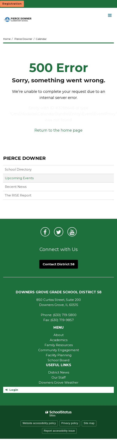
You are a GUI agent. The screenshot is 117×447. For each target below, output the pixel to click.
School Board (58, 360)
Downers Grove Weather (58, 382)
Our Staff (58, 377)
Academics (58, 340)
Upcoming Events (19, 178)
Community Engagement (58, 350)
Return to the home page (58, 130)
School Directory (18, 169)
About (59, 335)
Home (7, 38)
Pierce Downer (23, 38)
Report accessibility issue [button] (59, 430)
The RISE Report (18, 195)
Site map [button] (89, 423)
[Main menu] (109, 15)
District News (58, 372)
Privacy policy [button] (69, 423)
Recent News (15, 187)
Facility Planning (58, 355)
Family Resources (59, 345)
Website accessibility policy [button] (39, 423)
